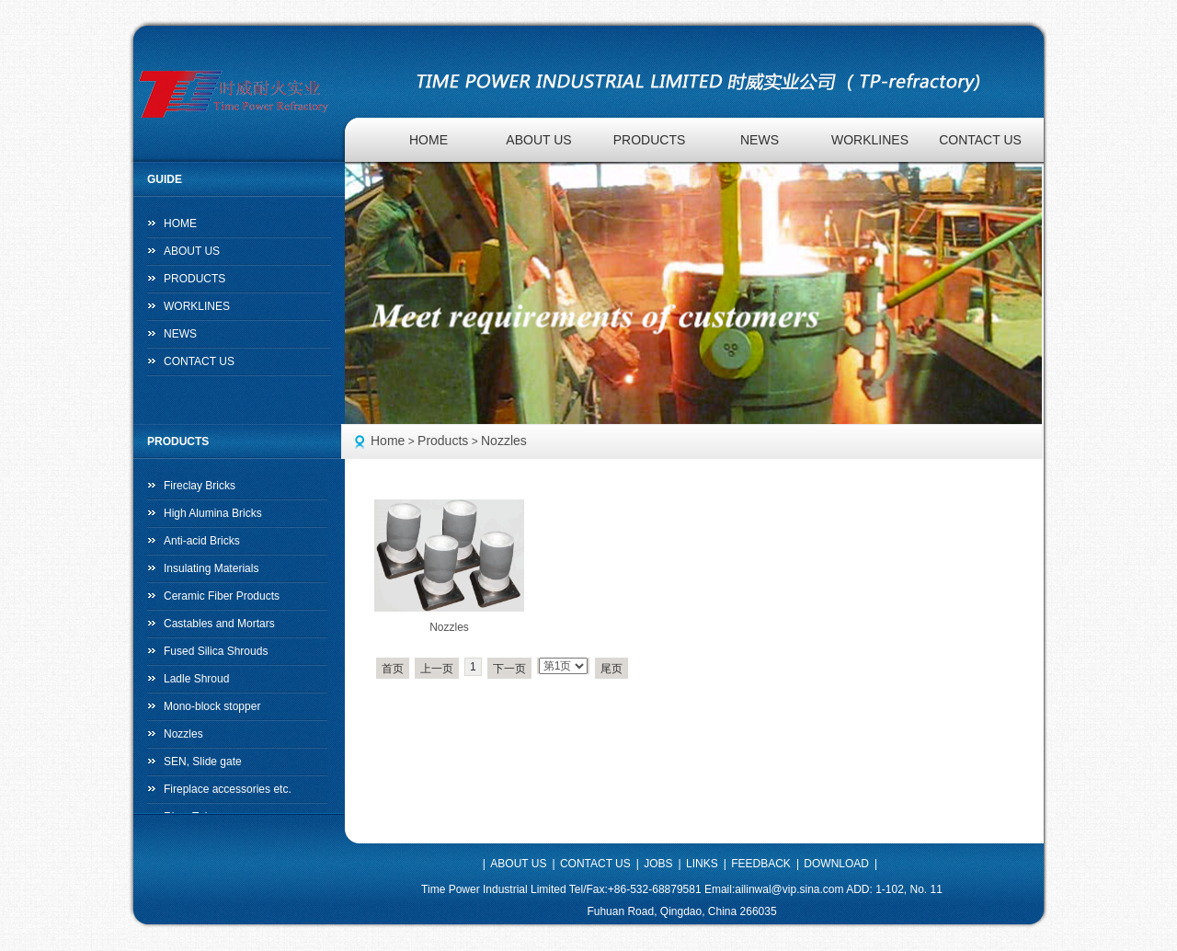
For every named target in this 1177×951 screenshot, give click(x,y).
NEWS (759, 139)
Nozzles (504, 440)
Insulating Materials (211, 568)
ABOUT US (538, 139)
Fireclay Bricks (199, 485)
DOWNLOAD (836, 863)
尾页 (611, 668)
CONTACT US (980, 139)
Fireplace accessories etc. (227, 789)
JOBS (658, 863)
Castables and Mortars (219, 623)
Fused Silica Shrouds (216, 651)
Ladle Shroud (196, 678)
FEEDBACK (761, 863)
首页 (393, 668)
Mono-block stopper (212, 706)
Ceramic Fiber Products (222, 596)
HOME (428, 139)
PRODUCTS (649, 139)
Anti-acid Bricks (202, 540)
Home (388, 440)
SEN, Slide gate (203, 761)
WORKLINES (869, 139)
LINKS (702, 863)
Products (442, 440)
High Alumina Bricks (213, 513)
